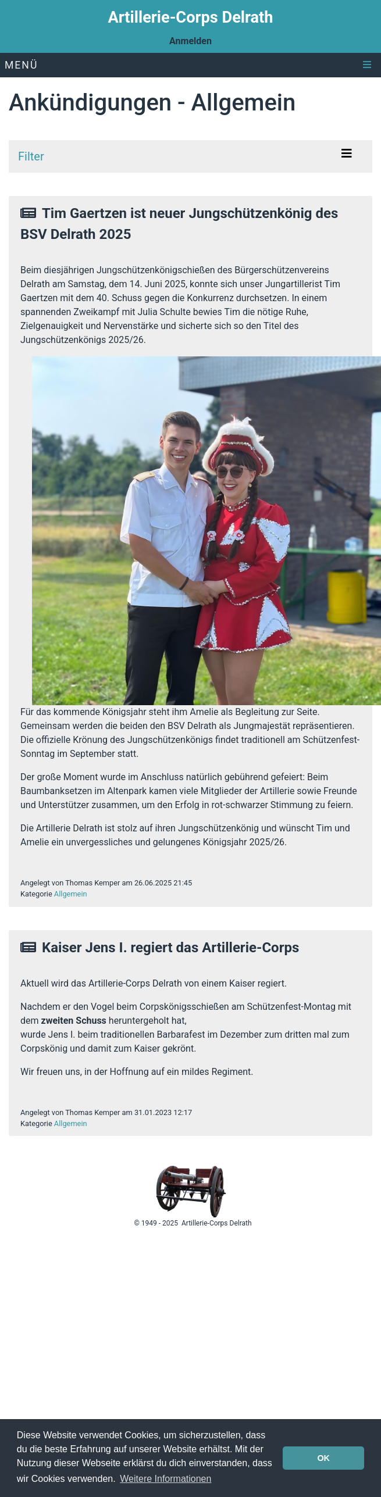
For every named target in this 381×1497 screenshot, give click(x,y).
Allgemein (70, 893)
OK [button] (323, 1458)
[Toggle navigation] (346, 156)
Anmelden (190, 41)
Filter (31, 156)
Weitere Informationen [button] (165, 1479)
